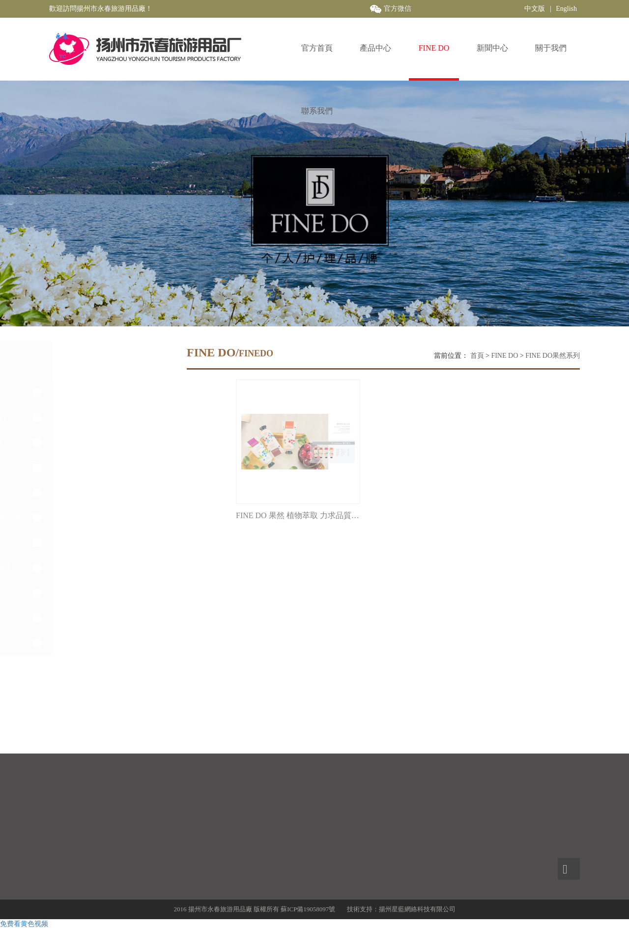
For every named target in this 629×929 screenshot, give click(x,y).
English (566, 8)
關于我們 (551, 48)
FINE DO (434, 48)
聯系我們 (317, 111)
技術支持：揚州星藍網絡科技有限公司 (401, 909)
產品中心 (375, 48)
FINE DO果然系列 (552, 355)
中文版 (534, 8)
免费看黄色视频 (24, 924)
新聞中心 (492, 48)
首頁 (477, 355)
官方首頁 (317, 48)
